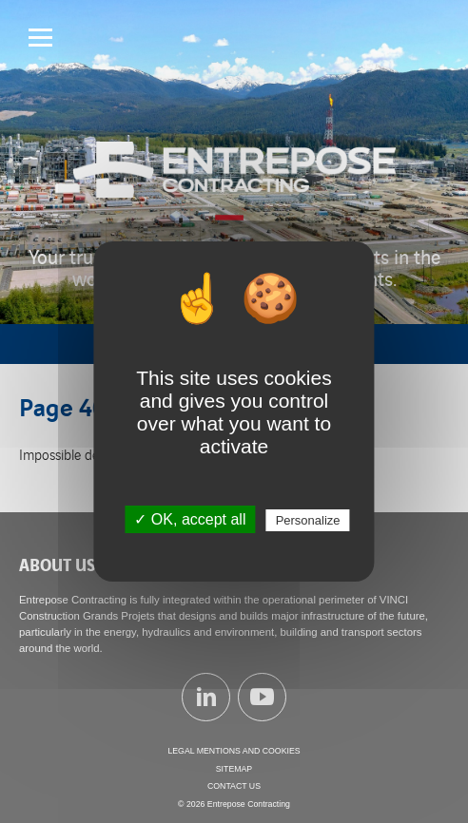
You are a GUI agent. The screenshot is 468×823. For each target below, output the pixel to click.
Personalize (308, 520)
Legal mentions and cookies (233, 751)
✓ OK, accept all (189, 519)
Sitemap (234, 769)
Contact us (234, 786)
